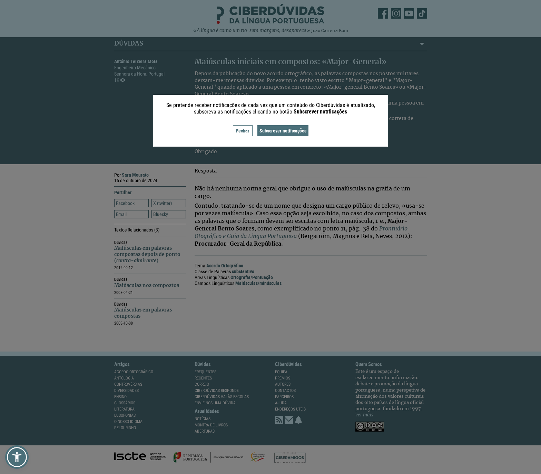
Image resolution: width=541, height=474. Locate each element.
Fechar (242, 130)
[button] (17, 457)
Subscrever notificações (282, 130)
